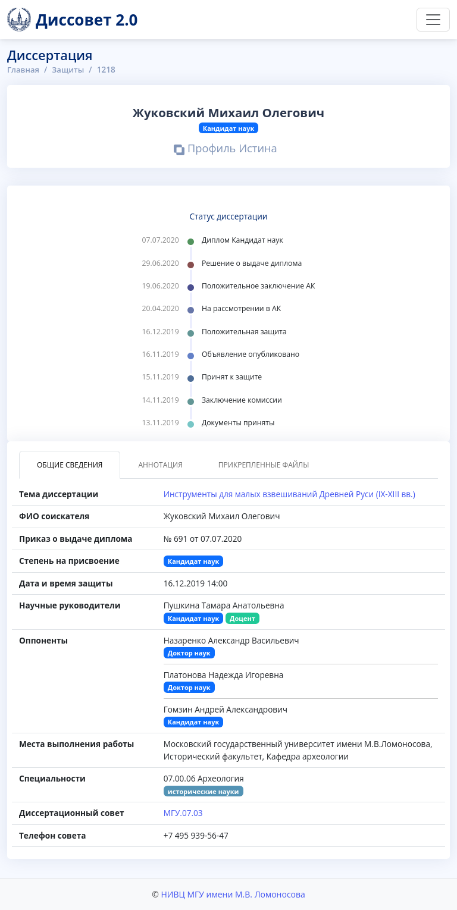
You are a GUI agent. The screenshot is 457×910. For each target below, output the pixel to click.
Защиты (69, 69)
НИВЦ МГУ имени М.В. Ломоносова (233, 894)
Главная (23, 69)
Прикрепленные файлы (263, 465)
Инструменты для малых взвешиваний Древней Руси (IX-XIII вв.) (289, 494)
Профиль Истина (226, 149)
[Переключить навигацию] (433, 20)
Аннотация (160, 465)
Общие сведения (69, 465)
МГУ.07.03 (183, 812)
